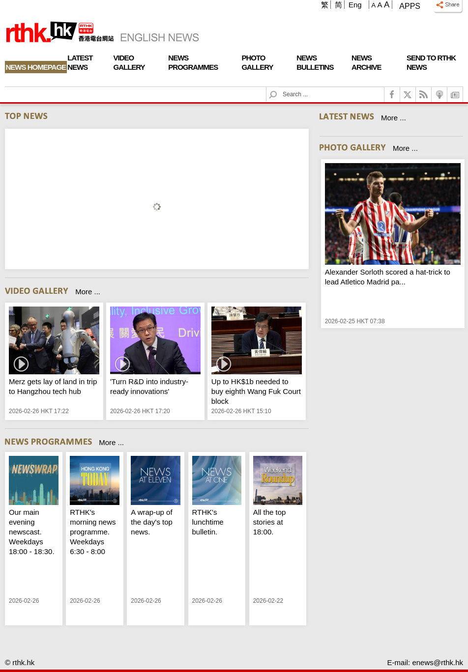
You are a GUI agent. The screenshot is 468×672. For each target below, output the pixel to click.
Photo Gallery (257, 62)
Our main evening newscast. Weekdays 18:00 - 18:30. (32, 532)
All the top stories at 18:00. (269, 522)
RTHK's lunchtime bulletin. (208, 522)
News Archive (366, 62)
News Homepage (36, 67)
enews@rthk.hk (437, 662)
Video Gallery (129, 62)
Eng (355, 4)
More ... (87, 291)
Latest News (79, 62)
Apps (409, 6)
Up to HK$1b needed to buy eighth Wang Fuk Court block (256, 391)
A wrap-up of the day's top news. (152, 522)
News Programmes (193, 62)
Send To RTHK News (431, 62)
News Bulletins (314, 62)
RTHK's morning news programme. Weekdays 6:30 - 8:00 (93, 532)
